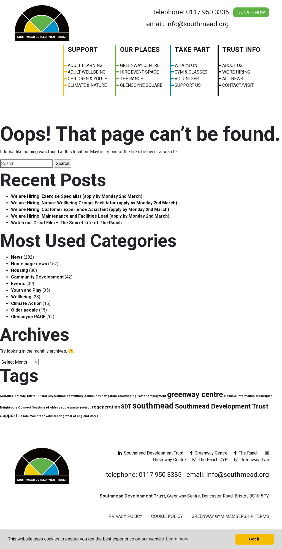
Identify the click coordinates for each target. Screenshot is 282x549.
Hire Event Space (139, 72)
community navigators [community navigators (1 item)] (100, 396)
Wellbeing (21, 296)
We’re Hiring (236, 72)
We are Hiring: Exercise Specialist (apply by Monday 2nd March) (76, 196)
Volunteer (187, 78)
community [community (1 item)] (75, 396)
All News (232, 78)
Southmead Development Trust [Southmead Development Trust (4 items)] (221, 406)
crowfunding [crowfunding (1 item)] (127, 396)
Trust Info (241, 49)
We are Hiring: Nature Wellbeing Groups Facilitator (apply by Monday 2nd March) (94, 202)
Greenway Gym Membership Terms (230, 516)
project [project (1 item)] (85, 407)
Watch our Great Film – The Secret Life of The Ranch (66, 222)
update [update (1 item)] (23, 416)
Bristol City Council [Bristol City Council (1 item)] (51, 396)
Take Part (192, 49)
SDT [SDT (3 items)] (126, 406)
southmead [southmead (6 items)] (153, 405)
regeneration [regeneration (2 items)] (106, 407)
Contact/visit (238, 85)
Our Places (140, 49)
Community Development (37, 277)
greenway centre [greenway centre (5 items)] (195, 394)
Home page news (29, 263)
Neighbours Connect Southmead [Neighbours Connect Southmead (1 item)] (24, 407)
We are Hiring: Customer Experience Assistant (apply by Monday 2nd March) (90, 209)
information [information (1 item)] (246, 396)
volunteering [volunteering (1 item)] (55, 416)
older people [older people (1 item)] (59, 407)
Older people (24, 310)
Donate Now (251, 12)
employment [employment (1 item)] (157, 396)
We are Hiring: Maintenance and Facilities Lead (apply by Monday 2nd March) (90, 216)
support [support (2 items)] (8, 415)
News (17, 257)
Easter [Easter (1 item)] (142, 396)
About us (232, 65)
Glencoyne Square (141, 85)
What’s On (186, 65)
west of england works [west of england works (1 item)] (82, 416)
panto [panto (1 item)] (74, 407)
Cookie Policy (167, 516)
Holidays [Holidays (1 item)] (230, 396)
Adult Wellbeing (86, 72)
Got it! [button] (255, 539)
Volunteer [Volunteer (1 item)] (37, 416)
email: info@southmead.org (187, 24)
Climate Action (26, 303)
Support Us (188, 85)
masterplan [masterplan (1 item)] (264, 396)
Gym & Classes (191, 72)
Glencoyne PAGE (28, 316)
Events (18, 283)
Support (83, 49)
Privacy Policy (125, 516)
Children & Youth (87, 78)
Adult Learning (85, 65)
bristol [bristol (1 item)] (31, 396)
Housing (19, 270)
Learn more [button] (177, 539)
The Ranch (131, 78)
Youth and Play (26, 290)
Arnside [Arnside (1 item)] (20, 396)
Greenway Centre (139, 65)
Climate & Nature (87, 85)
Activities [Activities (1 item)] (6, 396)
